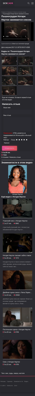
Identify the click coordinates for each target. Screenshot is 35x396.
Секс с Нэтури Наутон (11, 362)
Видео (26, 381)
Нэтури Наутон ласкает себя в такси (17, 255)
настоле (22, 373)
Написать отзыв (15, 157)
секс (6, 373)
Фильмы (3, 381)
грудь (11, 373)
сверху (16, 373)
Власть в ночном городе (20, 43)
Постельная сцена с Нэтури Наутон (16, 329)
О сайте (3, 385)
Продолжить (9, 148)
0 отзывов (4, 157)
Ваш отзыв (7, 115)
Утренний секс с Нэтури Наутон (15, 221)
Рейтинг (6, 140)
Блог (15, 385)
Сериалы (9, 381)
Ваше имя (6, 107)
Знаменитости (18, 381)
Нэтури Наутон (17, 194)
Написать (10, 385)
